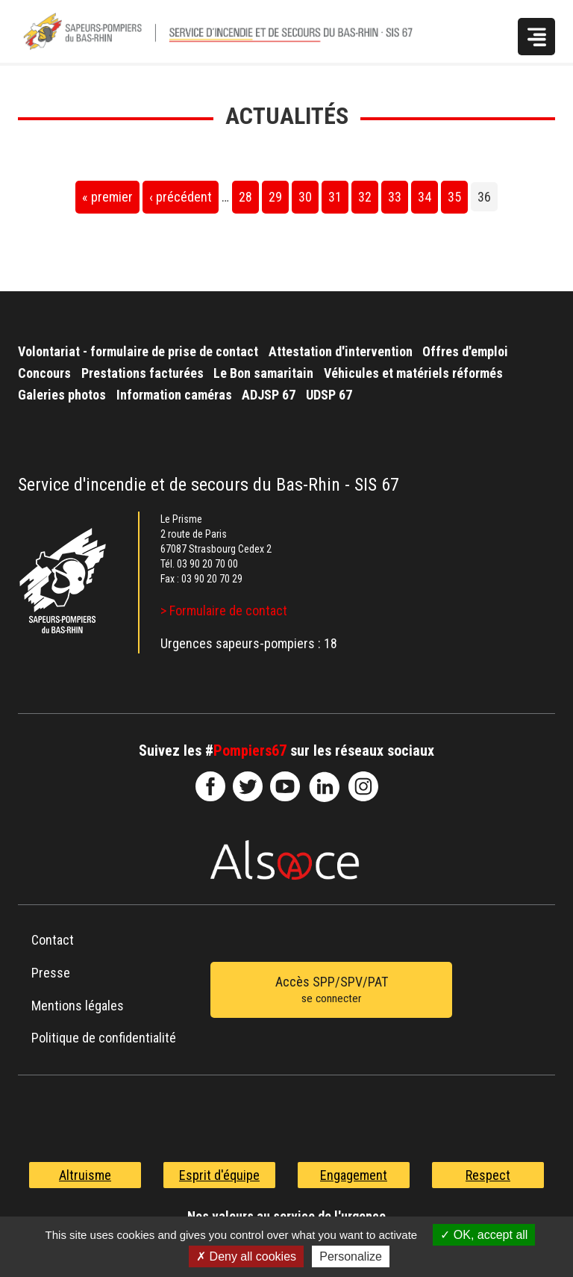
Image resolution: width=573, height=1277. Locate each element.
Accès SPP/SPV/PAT (331, 991)
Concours (44, 373)
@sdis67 (363, 786)
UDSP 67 (329, 395)
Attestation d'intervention (341, 351)
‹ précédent (180, 197)
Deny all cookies (246, 1256)
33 (394, 197)
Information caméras (174, 395)
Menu (536, 36)
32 (365, 197)
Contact (52, 940)
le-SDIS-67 (248, 786)
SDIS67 (210, 786)
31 (335, 197)
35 (454, 197)
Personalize (350, 1256)
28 (245, 197)
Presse (50, 973)
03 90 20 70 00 (207, 564)
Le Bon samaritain (263, 373)
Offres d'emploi (465, 351)
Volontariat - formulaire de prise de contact (138, 351)
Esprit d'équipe (219, 1175)
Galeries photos (62, 395)
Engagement (353, 1175)
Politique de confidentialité (103, 1037)
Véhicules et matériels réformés (413, 373)
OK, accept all (483, 1234)
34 (424, 197)
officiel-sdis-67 (285, 786)
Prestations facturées (142, 373)
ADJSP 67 (268, 395)
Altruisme (85, 1175)
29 (275, 197)
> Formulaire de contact (223, 610)
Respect (488, 1175)
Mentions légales (77, 1005)
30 (305, 197)
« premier (107, 197)
